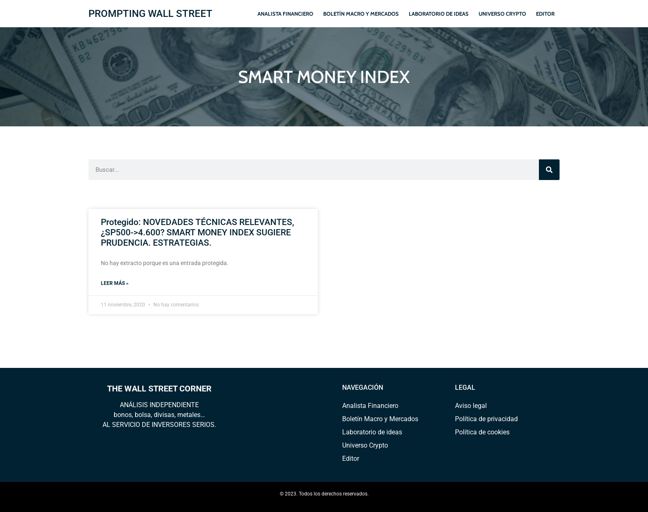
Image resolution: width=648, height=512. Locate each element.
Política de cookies (482, 432)
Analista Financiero (285, 13)
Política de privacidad (486, 419)
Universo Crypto (502, 13)
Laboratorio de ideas (439, 13)
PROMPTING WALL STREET (150, 13)
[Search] (549, 169)
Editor (545, 13)
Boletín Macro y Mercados (361, 13)
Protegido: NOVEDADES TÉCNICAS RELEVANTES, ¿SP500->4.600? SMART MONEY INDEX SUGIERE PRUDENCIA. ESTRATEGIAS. (197, 232)
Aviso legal (471, 406)
